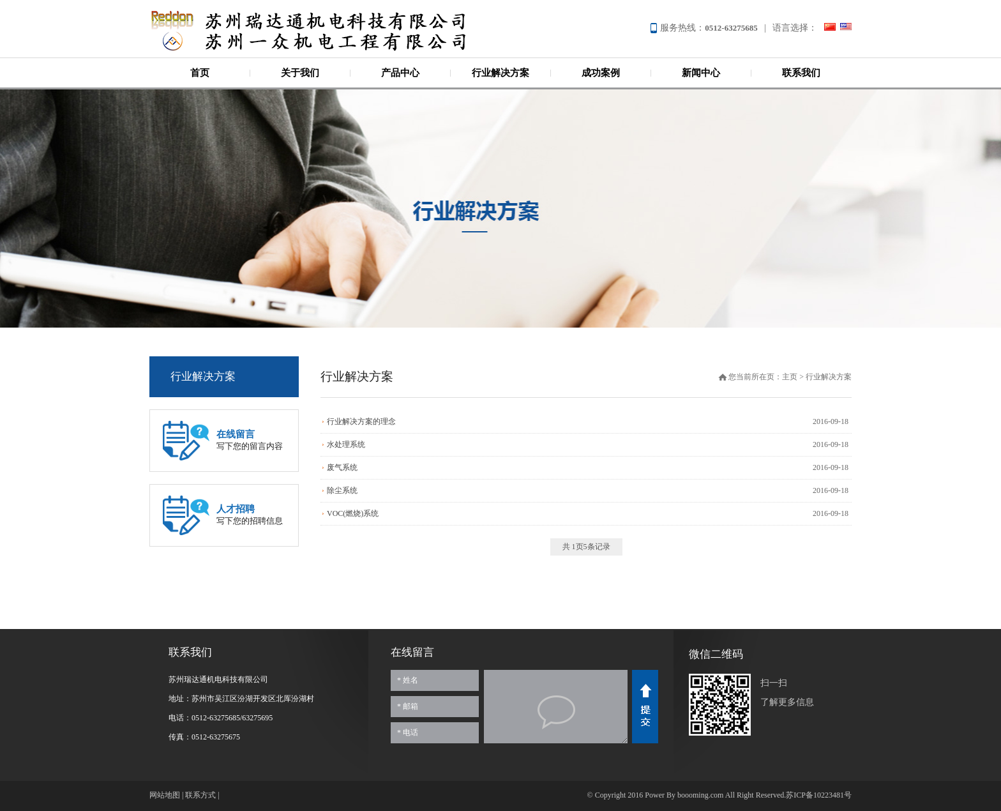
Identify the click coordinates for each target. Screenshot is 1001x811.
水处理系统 (346, 444)
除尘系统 (342, 490)
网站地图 (164, 795)
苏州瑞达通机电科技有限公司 (331, 30)
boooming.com (700, 795)
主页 (789, 376)
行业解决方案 (500, 73)
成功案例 (601, 73)
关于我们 (300, 73)
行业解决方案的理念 (361, 421)
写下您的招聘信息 (249, 515)
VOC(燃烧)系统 (353, 513)
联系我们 (801, 73)
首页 (199, 73)
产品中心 (400, 73)
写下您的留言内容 (249, 440)
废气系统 (342, 467)
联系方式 (200, 795)
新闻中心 (701, 73)
